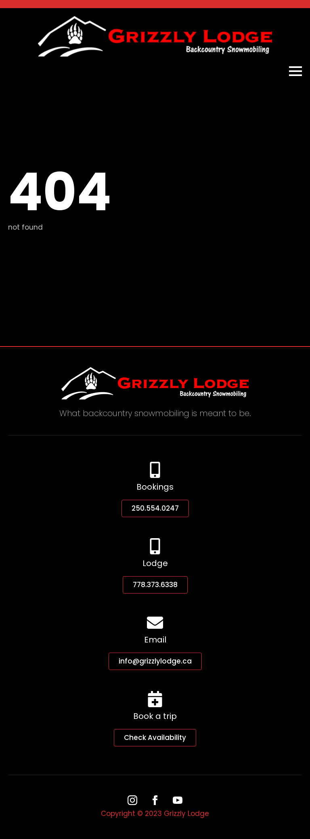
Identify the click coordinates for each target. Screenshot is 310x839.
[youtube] (177, 800)
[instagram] (132, 800)
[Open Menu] (295, 71)
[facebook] (155, 800)
